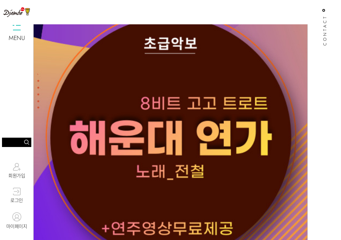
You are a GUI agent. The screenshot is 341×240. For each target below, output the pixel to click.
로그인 (16, 196)
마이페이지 (16, 221)
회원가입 (16, 171)
